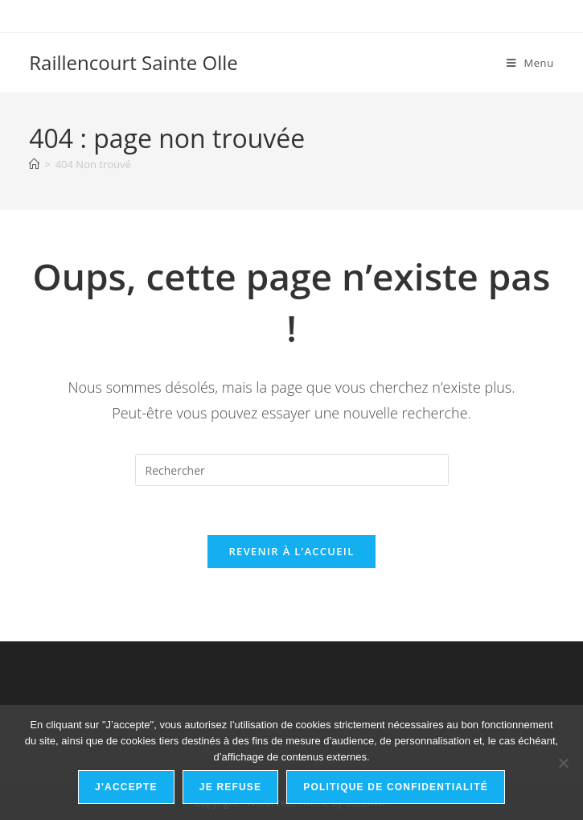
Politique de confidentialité (395, 787)
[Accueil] (34, 164)
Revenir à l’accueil (291, 551)
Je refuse (230, 787)
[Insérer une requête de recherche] (292, 470)
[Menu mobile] (530, 63)
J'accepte (126, 787)
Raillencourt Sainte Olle (133, 62)
